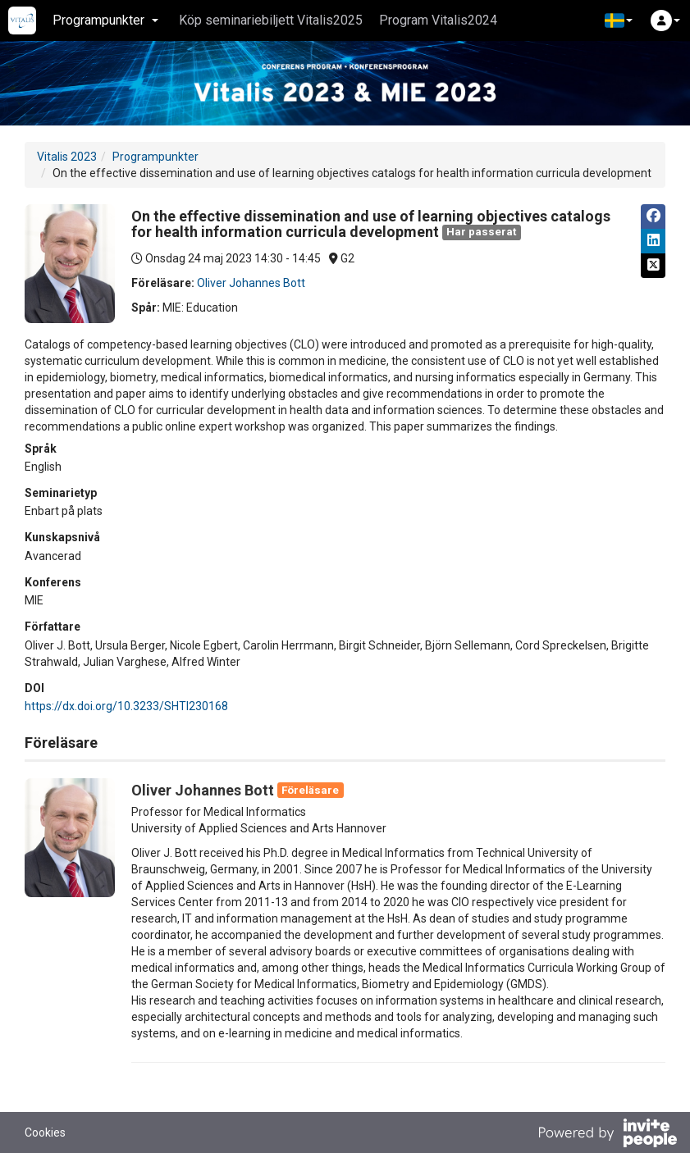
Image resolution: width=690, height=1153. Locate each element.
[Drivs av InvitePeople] (607, 1135)
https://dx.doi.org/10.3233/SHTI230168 (126, 706)
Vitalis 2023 (67, 156)
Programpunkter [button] (105, 20)
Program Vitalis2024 (438, 20)
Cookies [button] (45, 1132)
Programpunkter (155, 156)
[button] (618, 20)
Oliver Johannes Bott (251, 282)
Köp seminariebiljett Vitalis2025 (271, 20)
